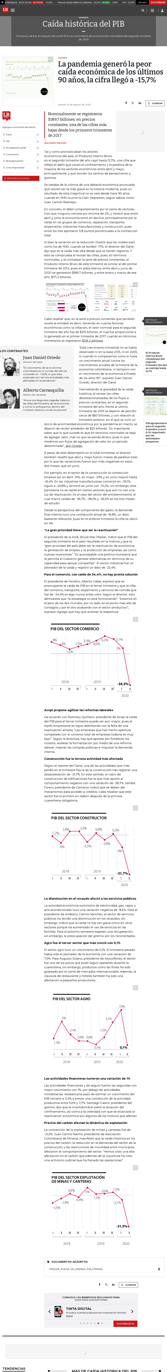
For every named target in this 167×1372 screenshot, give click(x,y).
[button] (48, 1311)
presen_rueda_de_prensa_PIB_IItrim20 (105, 1269)
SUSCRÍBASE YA (125, 1323)
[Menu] (13, 10)
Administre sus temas (16, 178)
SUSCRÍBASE (158, 2)
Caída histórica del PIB (83, 24)
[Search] (143, 10)
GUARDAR (155, 103)
